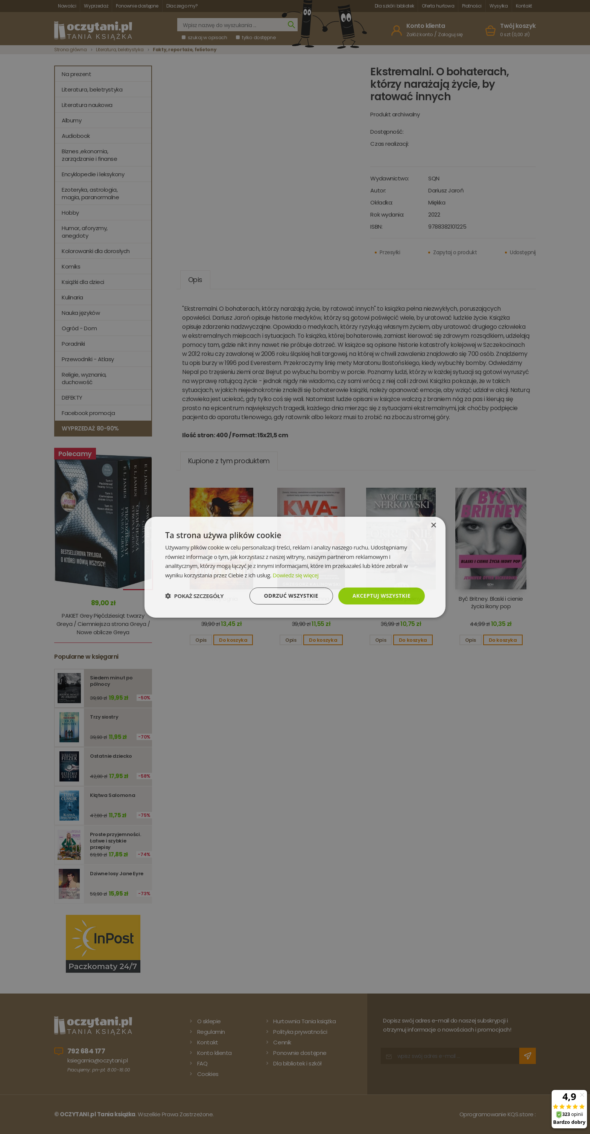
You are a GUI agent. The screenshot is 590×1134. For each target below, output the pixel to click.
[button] (194, 595)
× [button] (433, 525)
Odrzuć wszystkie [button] (291, 595)
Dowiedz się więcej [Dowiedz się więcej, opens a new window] (295, 575)
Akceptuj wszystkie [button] (382, 595)
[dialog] (295, 567)
